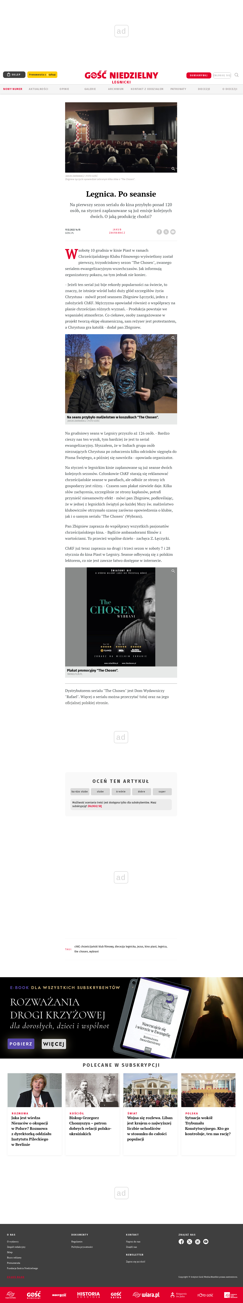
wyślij (173, 231)
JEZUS (140, 946)
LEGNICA (162, 946)
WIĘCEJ (54, 1044)
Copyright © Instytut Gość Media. (194, 1277)
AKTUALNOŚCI (38, 89)
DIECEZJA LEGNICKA (125, 946)
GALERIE (90, 89)
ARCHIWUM (116, 89)
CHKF (76, 946)
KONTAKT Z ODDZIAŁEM (147, 89)
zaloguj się (222, 75)
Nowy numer (12, 89)
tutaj (143, 696)
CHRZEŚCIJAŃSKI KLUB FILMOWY (97, 946)
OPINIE (64, 89)
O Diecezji (229, 89)
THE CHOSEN (81, 951)
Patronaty (178, 89)
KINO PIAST (151, 946)
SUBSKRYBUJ (199, 75)
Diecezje (204, 89)
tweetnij (166, 231)
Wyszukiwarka (236, 74)
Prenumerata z (42, 75)
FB (160, 231)
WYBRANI (94, 951)
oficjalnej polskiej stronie (86, 702)
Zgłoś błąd (15, 1277)
